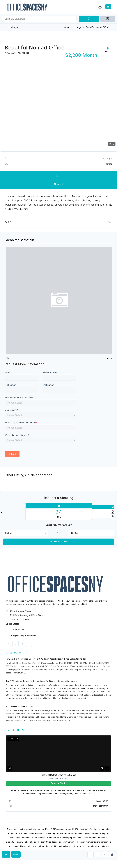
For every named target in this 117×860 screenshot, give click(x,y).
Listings (77, 27)
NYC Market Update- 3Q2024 (19, 706)
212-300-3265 (17, 629)
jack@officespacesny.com (23, 635)
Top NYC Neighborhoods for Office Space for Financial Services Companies (41, 681)
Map (58, 176)
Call (6, 854)
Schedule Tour (58, 542)
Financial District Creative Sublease (58, 775)
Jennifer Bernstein (20, 240)
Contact (58, 184)
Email (16, 854)
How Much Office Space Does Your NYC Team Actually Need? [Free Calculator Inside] (46, 659)
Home (66, 27)
